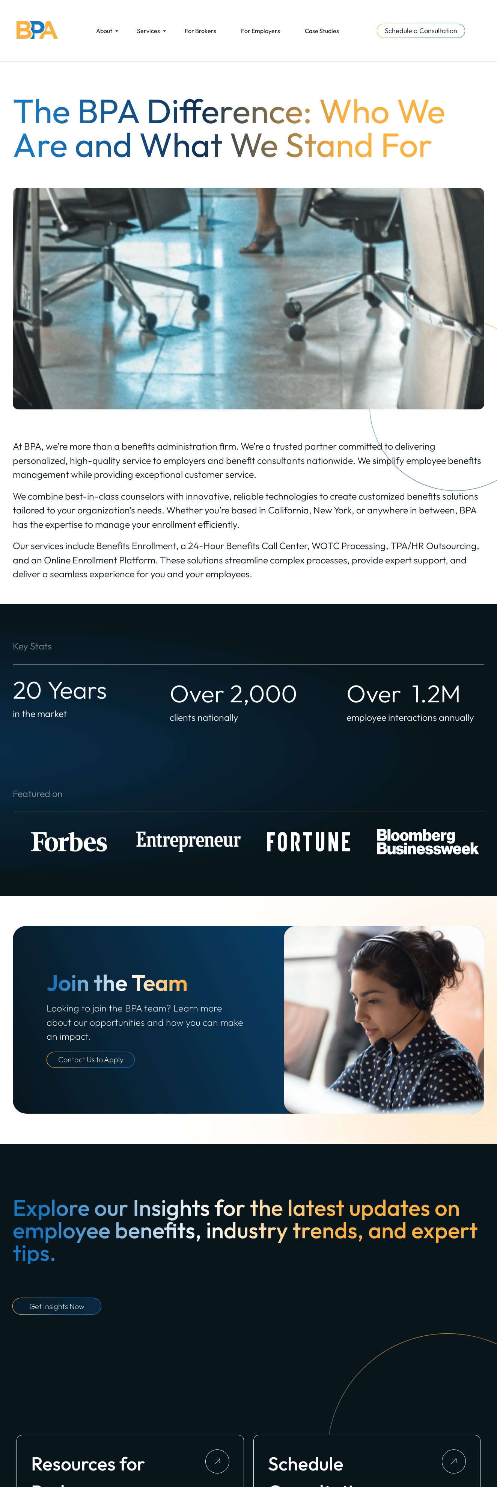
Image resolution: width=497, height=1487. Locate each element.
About (104, 31)
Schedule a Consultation (421, 30)
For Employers (260, 31)
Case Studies (322, 31)
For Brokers (200, 31)
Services (148, 31)
